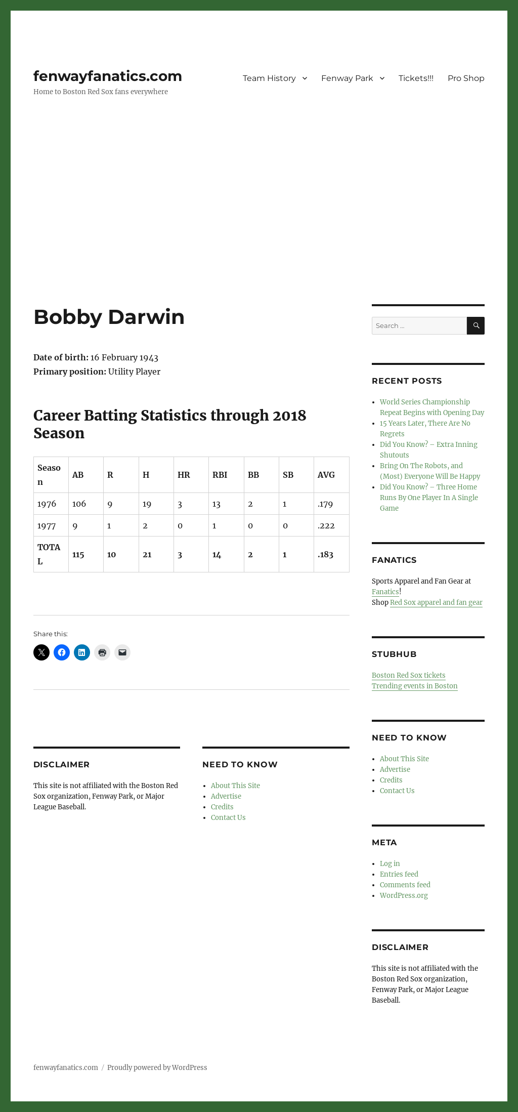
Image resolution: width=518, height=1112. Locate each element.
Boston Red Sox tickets (409, 675)
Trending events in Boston (415, 686)
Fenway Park (347, 78)
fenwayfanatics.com (107, 76)
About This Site (235, 785)
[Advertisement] (261, 229)
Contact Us (228, 817)
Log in (390, 863)
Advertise (226, 796)
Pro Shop (466, 78)
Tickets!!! (416, 78)
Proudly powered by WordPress (157, 1067)
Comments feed (405, 885)
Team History (269, 78)
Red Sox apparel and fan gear (436, 602)
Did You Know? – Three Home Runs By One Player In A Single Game (429, 498)
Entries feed (399, 874)
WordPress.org (404, 895)
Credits (222, 807)
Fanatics (385, 592)
